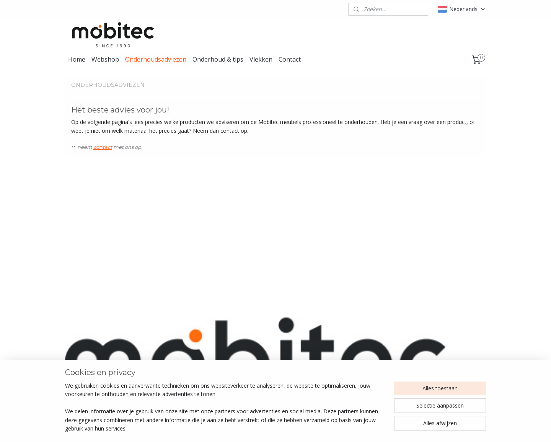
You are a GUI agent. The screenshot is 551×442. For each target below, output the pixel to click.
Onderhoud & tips (217, 59)
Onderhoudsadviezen (155, 59)
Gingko (294, 272)
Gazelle (187, 272)
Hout (159, 371)
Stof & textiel (169, 353)
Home (76, 59)
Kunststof (165, 362)
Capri (77, 272)
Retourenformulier (428, 345)
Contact (290, 59)
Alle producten (170, 336)
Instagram (333, 336)
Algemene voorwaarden (435, 336)
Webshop (105, 59)
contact (102, 147)
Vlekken (260, 59)
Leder (160, 345)
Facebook (333, 345)
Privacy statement (427, 362)
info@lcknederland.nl (93, 345)
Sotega (401, 272)
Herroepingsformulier (431, 353)
